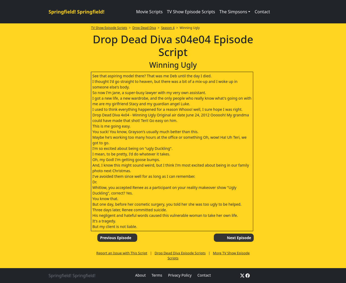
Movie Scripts (149, 12)
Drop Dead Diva (144, 28)
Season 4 (168, 28)
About (140, 275)
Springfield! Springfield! (77, 12)
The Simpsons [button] (233, 12)
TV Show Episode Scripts (191, 12)
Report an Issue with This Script (121, 253)
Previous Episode (115, 237)
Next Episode (239, 237)
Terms (157, 275)
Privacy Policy (179, 275)
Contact (262, 12)
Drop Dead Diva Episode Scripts (180, 253)
